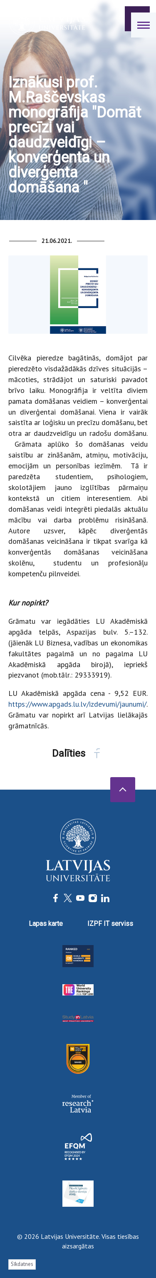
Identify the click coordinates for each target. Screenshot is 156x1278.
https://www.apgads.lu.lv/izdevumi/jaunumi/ (77, 704)
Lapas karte (46, 924)
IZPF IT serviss (110, 924)
